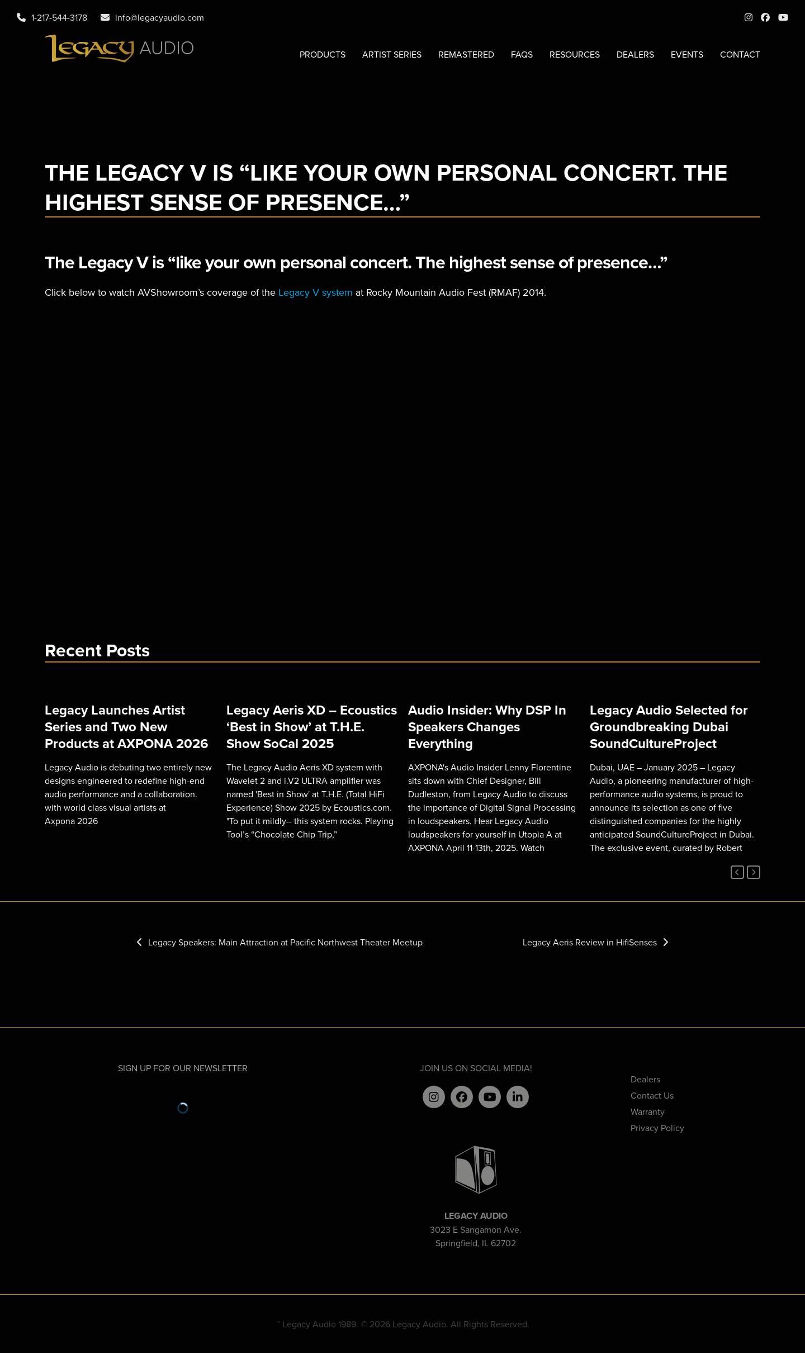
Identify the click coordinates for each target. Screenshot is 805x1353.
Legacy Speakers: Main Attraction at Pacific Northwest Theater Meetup (280, 942)
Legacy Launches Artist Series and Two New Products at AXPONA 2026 (127, 726)
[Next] (753, 872)
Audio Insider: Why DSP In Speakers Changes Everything (487, 726)
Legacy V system (315, 292)
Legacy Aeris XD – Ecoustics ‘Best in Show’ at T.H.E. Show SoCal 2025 (311, 726)
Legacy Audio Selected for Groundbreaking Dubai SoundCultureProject (669, 726)
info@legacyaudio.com (159, 17)
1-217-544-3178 (59, 17)
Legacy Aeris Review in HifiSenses (595, 942)
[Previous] (737, 872)
